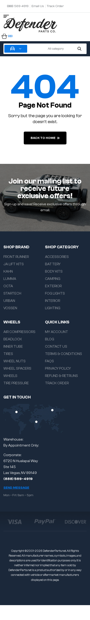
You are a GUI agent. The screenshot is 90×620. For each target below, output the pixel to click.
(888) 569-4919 (18, 479)
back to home (45, 138)
